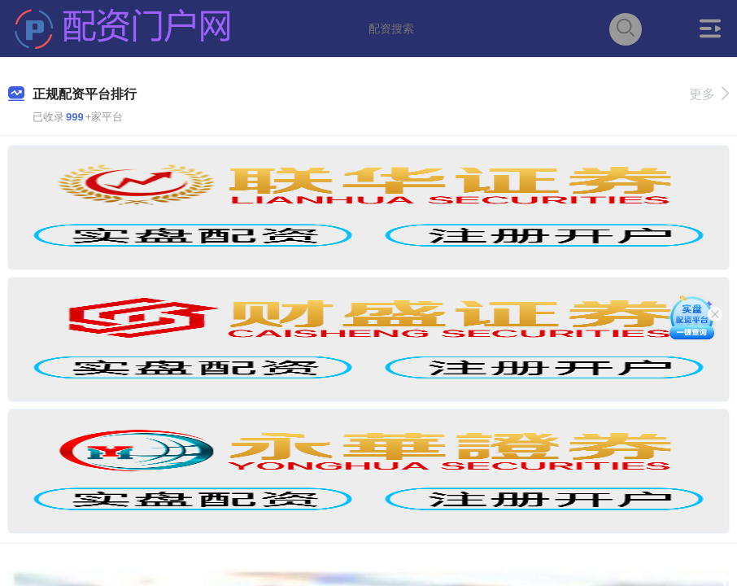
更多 (709, 94)
